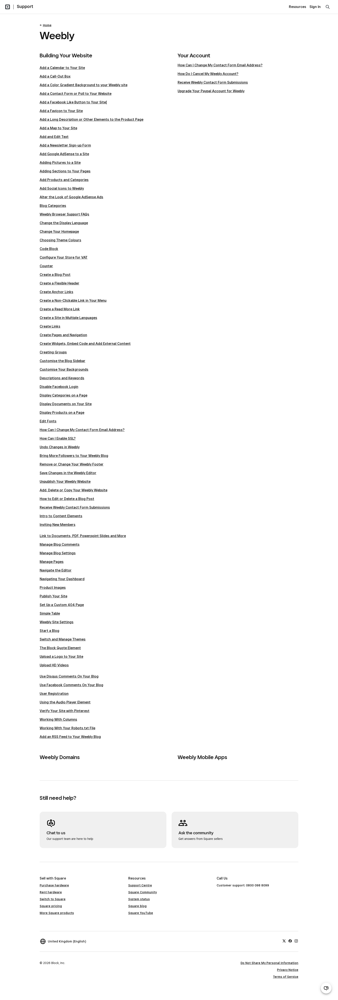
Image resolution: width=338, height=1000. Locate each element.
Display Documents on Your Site (66, 404)
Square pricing (51, 906)
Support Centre (140, 885)
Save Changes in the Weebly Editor (68, 473)
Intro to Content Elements (61, 516)
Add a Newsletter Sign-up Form (65, 145)
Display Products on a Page (62, 413)
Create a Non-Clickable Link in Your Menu (73, 300)
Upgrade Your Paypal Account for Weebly (211, 91)
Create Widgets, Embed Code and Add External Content (85, 344)
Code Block (49, 249)
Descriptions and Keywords (62, 378)
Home (47, 25)
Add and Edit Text (54, 137)
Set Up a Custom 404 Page (62, 605)
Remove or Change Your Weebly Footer (71, 464)
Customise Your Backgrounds (64, 369)
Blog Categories (53, 206)
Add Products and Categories (64, 180)
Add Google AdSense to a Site (64, 154)
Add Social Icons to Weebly (62, 188)
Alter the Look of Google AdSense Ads (71, 197)
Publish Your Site (53, 596)
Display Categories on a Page (63, 395)
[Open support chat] (326, 988)
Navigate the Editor (56, 570)
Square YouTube (140, 913)
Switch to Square (53, 899)
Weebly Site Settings (57, 622)
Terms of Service (285, 976)
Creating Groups (53, 352)
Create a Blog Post (55, 275)
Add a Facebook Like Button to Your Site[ (73, 102)
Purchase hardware (54, 885)
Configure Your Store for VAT (64, 257)
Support (25, 6)
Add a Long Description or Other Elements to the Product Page (91, 119)
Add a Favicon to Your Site (61, 111)
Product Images (53, 588)
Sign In (315, 7)
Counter (46, 266)
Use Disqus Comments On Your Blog (69, 676)
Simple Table (50, 613)
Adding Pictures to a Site (60, 163)
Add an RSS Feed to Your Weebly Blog (70, 737)
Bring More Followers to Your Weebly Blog (74, 456)
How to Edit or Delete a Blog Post (67, 499)
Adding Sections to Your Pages (65, 171)
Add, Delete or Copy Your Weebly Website (73, 490)
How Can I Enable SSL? (58, 438)
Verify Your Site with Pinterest (64, 711)
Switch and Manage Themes (63, 639)
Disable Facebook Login (59, 387)
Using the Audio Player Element (65, 702)
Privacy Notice (287, 970)
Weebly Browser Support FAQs (64, 214)
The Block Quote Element (60, 648)
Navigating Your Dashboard (62, 579)
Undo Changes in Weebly (60, 447)
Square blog (137, 906)
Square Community (142, 892)
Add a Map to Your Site (58, 128)
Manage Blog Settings (58, 553)
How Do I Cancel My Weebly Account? (208, 74)
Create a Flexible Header (59, 283)
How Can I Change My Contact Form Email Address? (82, 430)
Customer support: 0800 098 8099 (243, 885)
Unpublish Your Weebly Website (65, 482)
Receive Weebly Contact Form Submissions (75, 507)
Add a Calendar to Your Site (62, 68)
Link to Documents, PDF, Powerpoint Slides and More (83, 536)
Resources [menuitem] (297, 7)
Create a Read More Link (60, 309)
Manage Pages (52, 562)
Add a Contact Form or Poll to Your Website (75, 94)
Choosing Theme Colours (60, 240)
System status (139, 899)
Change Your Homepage (59, 232)
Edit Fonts (48, 421)
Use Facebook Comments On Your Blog (71, 685)
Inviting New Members (57, 525)
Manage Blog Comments (60, 544)
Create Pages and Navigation (63, 335)
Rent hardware (51, 892)
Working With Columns (58, 719)
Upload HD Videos (54, 665)
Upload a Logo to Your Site (61, 657)
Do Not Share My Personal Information (269, 963)
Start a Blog (49, 631)
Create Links (50, 326)
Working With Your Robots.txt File (67, 728)
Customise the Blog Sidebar (62, 361)
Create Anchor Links (56, 292)
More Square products (57, 913)
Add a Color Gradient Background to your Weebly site (83, 85)
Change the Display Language (64, 223)
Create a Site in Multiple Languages (68, 318)
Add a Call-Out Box (55, 76)
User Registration (54, 694)
